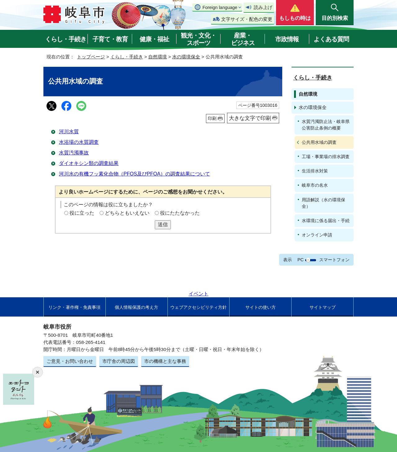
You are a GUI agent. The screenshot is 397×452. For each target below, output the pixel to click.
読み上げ (263, 7)
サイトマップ (323, 307)
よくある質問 (331, 39)
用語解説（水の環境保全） (323, 203)
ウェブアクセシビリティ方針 (198, 307)
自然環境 (157, 56)
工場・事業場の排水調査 (326, 156)
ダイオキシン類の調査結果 (88, 163)
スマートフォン (334, 259)
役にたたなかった (180, 213)
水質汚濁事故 (74, 152)
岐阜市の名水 (315, 185)
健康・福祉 (154, 39)
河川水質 (69, 131)
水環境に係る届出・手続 (326, 220)
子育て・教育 (110, 39)
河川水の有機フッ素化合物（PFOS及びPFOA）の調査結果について (134, 173)
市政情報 (287, 39)
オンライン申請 (317, 234)
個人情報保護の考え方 (136, 307)
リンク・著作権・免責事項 (74, 307)
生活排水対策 (315, 170)
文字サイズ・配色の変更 (246, 19)
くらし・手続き (65, 39)
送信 (163, 224)
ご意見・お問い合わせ (70, 361)
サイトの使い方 (260, 307)
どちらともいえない (127, 213)
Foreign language (220, 7)
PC (300, 259)
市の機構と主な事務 (165, 361)
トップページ (91, 56)
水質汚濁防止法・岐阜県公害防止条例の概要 (326, 124)
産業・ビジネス (243, 39)
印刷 (212, 118)
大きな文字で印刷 (250, 118)
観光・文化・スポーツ (198, 39)
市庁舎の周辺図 (118, 361)
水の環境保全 (186, 56)
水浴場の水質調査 (79, 142)
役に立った (81, 213)
